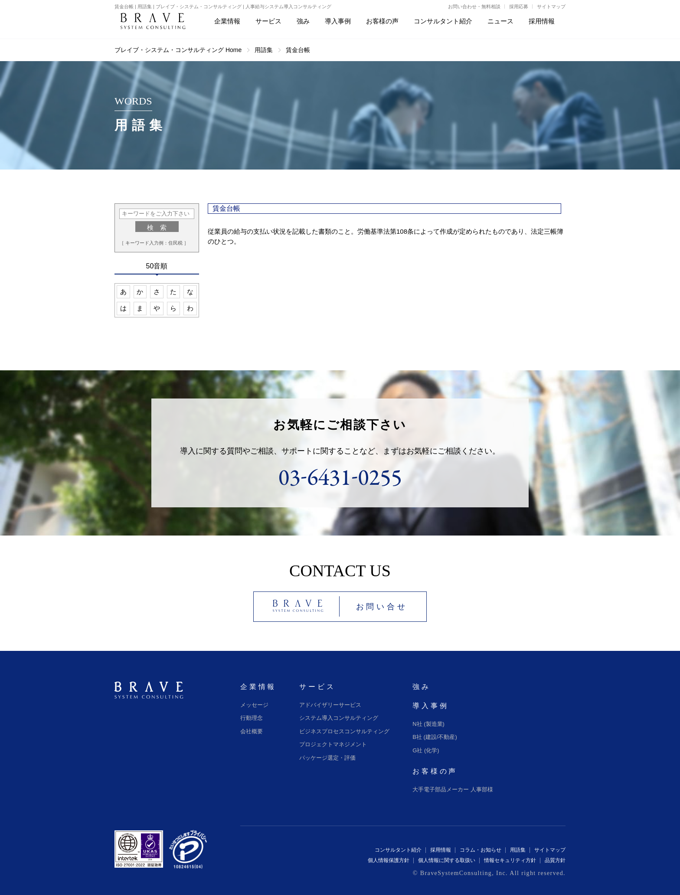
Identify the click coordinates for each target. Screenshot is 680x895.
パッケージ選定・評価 (327, 758)
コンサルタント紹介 (398, 850)
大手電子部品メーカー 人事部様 (452, 789)
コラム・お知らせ (480, 850)
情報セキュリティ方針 (510, 860)
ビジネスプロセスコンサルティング (344, 731)
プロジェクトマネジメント (333, 744)
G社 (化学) (425, 750)
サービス (317, 686)
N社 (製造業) (428, 724)
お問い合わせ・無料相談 (474, 6)
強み (421, 686)
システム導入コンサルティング (338, 718)
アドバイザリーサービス (330, 705)
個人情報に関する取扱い (446, 860)
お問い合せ (382, 607)
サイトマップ (551, 6)
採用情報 (440, 850)
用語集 (264, 49)
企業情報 (258, 686)
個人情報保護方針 (388, 860)
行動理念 (251, 718)
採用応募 (518, 6)
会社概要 (251, 731)
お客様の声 (435, 771)
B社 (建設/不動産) (434, 737)
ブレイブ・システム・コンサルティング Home (178, 49)
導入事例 (430, 705)
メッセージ (254, 705)
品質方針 (555, 860)
